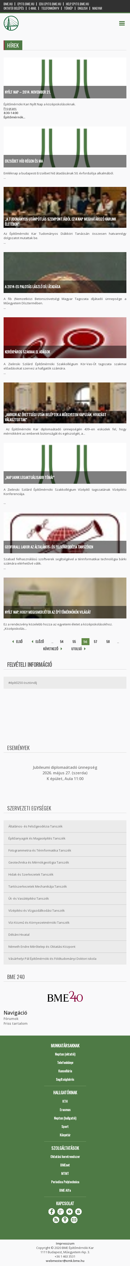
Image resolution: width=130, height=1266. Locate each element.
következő (50, 648)
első (19, 641)
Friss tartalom (16, 1023)
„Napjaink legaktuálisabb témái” (29, 477)
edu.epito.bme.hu (50, 4)
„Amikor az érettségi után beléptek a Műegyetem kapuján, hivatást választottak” (55, 417)
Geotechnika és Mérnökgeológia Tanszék (38, 862)
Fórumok (11, 1018)
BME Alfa (65, 1190)
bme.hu (8, 4)
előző (39, 641)
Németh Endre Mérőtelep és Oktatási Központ (41, 946)
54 (61, 641)
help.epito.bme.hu (77, 4)
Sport (65, 1126)
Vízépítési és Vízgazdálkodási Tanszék (36, 910)
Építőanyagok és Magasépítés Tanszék (36, 838)
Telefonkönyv (50, 8)
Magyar (97, 8)
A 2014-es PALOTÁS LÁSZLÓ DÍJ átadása (32, 286)
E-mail (32, 8)
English (83, 8)
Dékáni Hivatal (19, 934)
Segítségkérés (65, 1079)
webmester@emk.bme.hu (65, 1261)
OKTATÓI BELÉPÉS (14, 8)
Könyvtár (65, 1134)
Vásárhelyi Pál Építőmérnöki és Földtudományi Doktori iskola (52, 958)
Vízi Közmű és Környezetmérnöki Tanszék (39, 922)
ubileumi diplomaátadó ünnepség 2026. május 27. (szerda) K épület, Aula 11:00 (65, 773)
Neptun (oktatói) (65, 1053)
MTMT (65, 1173)
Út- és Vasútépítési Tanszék (28, 898)
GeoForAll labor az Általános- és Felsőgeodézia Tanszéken (49, 546)
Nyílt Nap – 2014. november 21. (28, 92)
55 (74, 641)
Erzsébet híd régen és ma (24, 161)
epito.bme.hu (26, 4)
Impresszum (65, 1243)
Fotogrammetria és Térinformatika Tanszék (39, 850)
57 (95, 641)
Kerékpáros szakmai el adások (27, 351)
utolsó (76, 648)
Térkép (68, 8)
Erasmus (65, 1109)
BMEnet (65, 1164)
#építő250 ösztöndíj (22, 683)
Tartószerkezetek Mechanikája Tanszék (37, 886)
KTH (65, 1101)
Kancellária (65, 1070)
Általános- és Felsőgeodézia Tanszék (35, 826)
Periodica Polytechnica (65, 1181)
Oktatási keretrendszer (65, 1156)
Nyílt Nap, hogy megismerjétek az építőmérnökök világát (48, 612)
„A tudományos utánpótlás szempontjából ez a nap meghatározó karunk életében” (60, 221)
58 (108, 641)
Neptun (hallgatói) (65, 1117)
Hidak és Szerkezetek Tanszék (30, 874)
